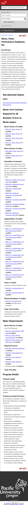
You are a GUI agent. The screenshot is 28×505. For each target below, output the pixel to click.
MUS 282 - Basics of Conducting (14, 348)
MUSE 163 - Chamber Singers (14, 199)
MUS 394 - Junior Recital (12, 357)
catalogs (8, 503)
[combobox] (14, 7)
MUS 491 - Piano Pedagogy (13, 353)
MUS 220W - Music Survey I (13, 151)
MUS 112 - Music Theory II (13, 134)
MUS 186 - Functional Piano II (14, 292)
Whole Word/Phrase (9, 22)
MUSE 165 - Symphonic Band (14, 208)
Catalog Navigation (8, 30)
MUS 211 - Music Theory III (13, 138)
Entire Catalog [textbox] (6, 15)
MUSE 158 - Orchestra (12, 188)
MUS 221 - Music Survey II (13, 155)
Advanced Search (6, 25)
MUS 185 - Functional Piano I (13, 288)
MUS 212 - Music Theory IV (13, 142)
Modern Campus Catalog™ (17, 504)
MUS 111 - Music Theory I (13, 129)
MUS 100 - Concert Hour (12, 301)
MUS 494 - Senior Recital (12, 361)
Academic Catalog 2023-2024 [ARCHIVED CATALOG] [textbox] (14, 7)
